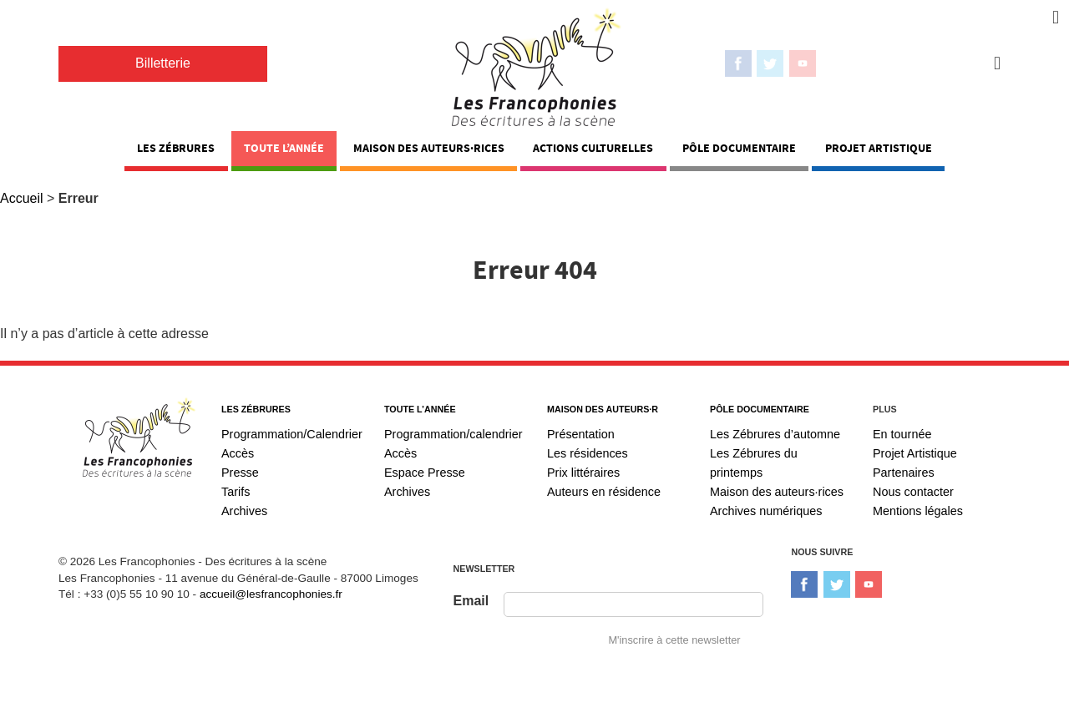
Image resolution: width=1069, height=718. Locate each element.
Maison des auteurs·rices (428, 148)
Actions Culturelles (593, 148)
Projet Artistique (878, 148)
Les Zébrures (176, 148)
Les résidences (587, 453)
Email (471, 601)
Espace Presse (424, 472)
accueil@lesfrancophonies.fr (271, 594)
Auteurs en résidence (604, 491)
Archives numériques (766, 511)
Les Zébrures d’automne (775, 434)
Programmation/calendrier (453, 434)
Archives (244, 511)
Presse (240, 472)
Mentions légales (918, 511)
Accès (237, 453)
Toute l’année (284, 148)
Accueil (21, 198)
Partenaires (904, 472)
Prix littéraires (583, 472)
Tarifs (235, 491)
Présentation (581, 434)
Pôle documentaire (739, 148)
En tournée (902, 434)
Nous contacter (913, 491)
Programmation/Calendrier (291, 434)
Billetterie (162, 63)
